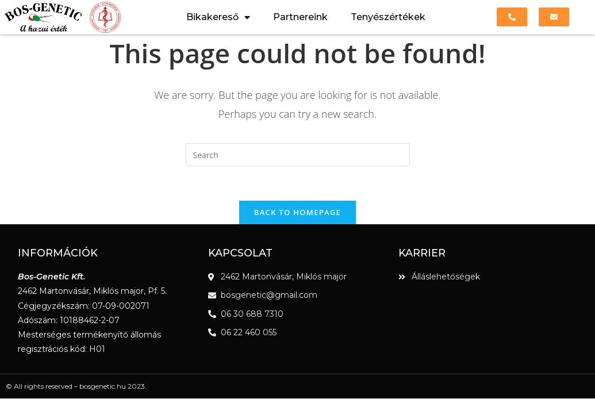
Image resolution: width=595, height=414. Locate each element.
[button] (512, 16)
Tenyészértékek (388, 17)
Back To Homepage (297, 212)
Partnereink (300, 17)
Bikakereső (218, 17)
